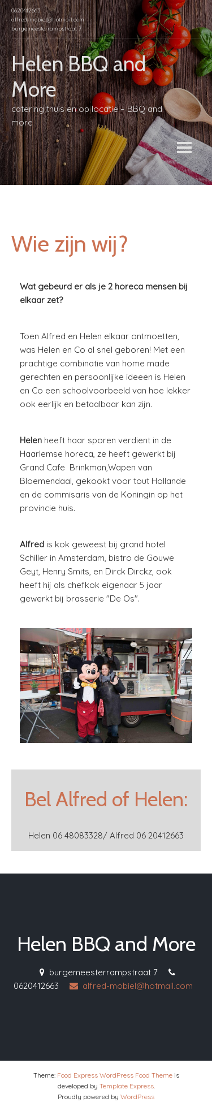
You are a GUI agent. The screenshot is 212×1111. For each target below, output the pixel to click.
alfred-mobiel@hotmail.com (131, 985)
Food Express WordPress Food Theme (114, 1075)
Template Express (126, 1086)
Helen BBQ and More (106, 943)
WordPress (137, 1096)
